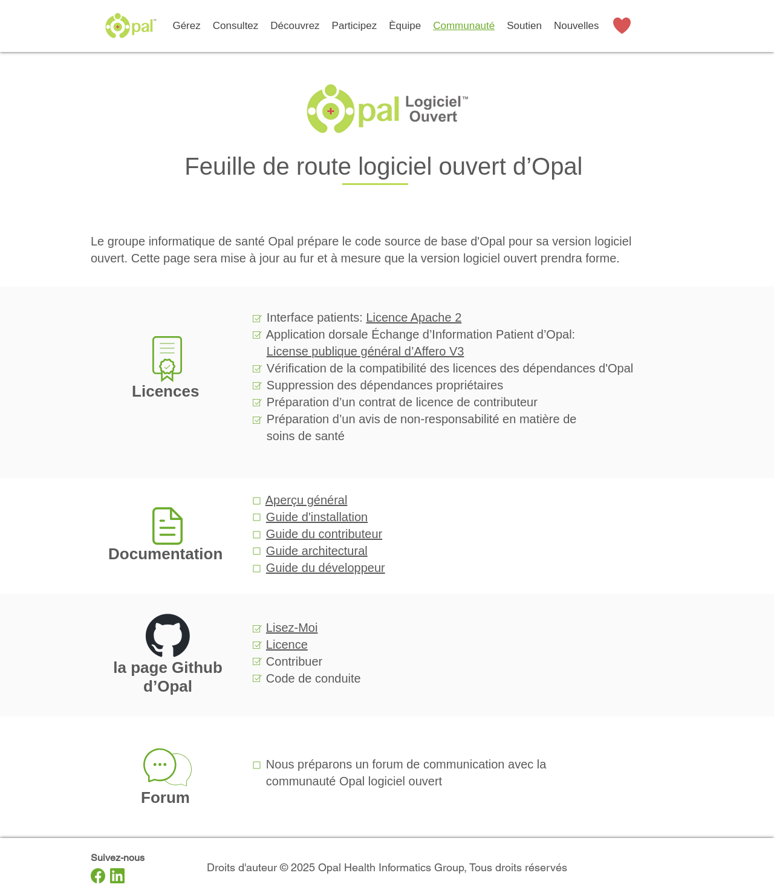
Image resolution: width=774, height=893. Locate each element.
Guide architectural (317, 550)
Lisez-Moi (292, 627)
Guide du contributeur (324, 534)
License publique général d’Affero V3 (365, 351)
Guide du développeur (325, 567)
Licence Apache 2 (413, 317)
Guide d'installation (317, 517)
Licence (287, 644)
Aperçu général (306, 500)
